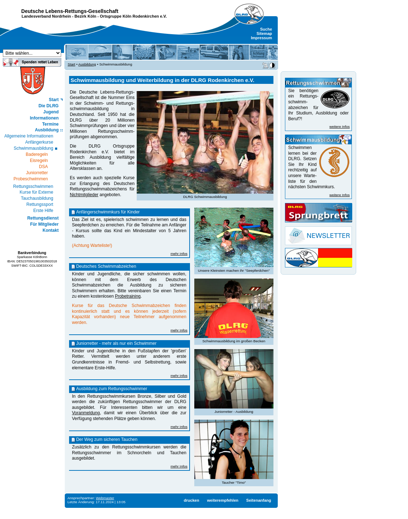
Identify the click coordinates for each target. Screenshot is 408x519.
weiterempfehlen (222, 500)
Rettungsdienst (43, 218)
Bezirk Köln (85, 16)
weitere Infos (340, 126)
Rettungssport (39, 204)
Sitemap (264, 33)
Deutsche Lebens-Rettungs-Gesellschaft (69, 11)
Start (54, 99)
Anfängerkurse (39, 142)
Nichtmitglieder (84, 194)
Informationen (44, 118)
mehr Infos (179, 254)
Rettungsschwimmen (33, 186)
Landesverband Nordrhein (46, 16)
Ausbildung (47, 129)
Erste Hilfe (43, 210)
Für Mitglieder (44, 224)
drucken (191, 500)
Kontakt (50, 230)
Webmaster (105, 498)
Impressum (261, 38)
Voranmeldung (86, 412)
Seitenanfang (258, 500)
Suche (266, 29)
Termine (50, 124)
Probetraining (127, 296)
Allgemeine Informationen (28, 136)
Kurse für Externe (36, 192)
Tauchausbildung (37, 198)
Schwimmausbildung (33, 148)
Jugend (51, 111)
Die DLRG (48, 105)
